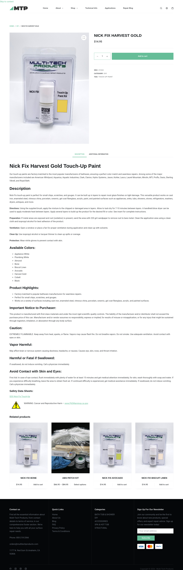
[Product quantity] (102, 56)
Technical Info (91, 8)
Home (45, 8)
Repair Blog (128, 8)
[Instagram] (21, 569)
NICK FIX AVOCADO (112, 478)
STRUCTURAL (101, 528)
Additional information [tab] (98, 154)
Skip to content (7, 1)
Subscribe (146, 538)
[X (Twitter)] (16, 569)
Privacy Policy (58, 528)
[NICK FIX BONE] (29, 448)
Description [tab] (79, 154)
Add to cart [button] (38, 484)
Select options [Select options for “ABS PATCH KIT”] (80, 484)
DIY (105, 73)
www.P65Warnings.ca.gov (76, 403)
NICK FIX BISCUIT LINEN (154, 478)
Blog (54, 521)
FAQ (54, 524)
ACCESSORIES (101, 521)
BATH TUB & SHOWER (105, 514)
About (60, 8)
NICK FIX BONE (29, 478)
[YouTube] (26, 569)
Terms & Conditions (61, 531)
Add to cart (142, 56)
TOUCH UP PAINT (105, 77)
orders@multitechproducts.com (24, 544)
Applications (110, 8)
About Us (56, 518)
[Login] (167, 8)
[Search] (161, 8)
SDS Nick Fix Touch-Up (20, 396)
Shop (75, 8)
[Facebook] (10, 569)
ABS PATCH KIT (70, 478)
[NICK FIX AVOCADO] (112, 448)
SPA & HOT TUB (102, 524)
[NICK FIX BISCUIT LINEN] (154, 448)
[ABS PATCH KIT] (70, 448)
